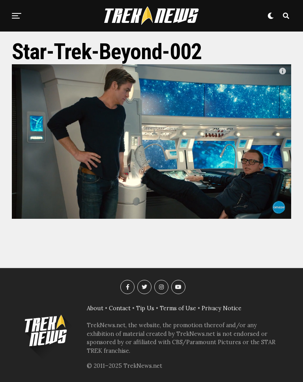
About (95, 308)
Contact (120, 308)
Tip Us (145, 308)
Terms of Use (178, 308)
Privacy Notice (221, 308)
